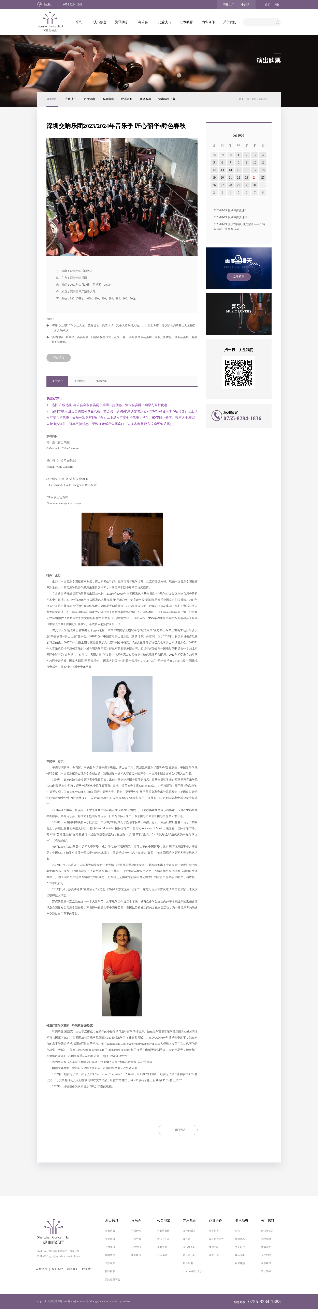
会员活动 (136, 1230)
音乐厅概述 (267, 1230)
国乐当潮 (188, 1263)
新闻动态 (240, 1238)
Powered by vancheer (120, 1301)
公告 (237, 1230)
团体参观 (266, 1247)
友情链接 (41, 1269)
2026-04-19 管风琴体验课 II (230, 217)
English (44, 4)
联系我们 (87, 1269)
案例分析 (214, 1247)
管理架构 (266, 1238)
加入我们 (72, 1269)
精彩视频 (240, 1263)
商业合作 (208, 22)
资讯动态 (121, 22)
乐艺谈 (186, 1238)
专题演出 (70, 99)
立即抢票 (238, 276)
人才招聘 (266, 1255)
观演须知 (126, 99)
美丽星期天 (163, 1230)
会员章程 (136, 1247)
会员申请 (136, 1238)
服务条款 (57, 1269)
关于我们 (229, 22)
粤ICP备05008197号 (78, 1301)
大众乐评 (240, 1247)
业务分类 (214, 1230)
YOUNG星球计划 (192, 1271)
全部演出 (52, 99)
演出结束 (58, 357)
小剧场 (245, 4)
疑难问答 (266, 1271)
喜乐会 (143, 22)
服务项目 (136, 1255)
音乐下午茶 (163, 1238)
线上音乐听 (189, 1255)
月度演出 (89, 99)
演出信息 (99, 22)
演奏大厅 (228, 4)
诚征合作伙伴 (216, 1238)
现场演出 (240, 1255)
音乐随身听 (189, 1247)
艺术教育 (186, 22)
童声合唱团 (189, 1230)
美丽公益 (162, 1247)
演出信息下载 (166, 99)
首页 (78, 22)
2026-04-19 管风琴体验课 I (230, 210)
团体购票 (145, 99)
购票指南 (108, 99)
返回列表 (178, 1129)
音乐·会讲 (162, 1255)
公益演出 (164, 22)
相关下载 (214, 1255)
